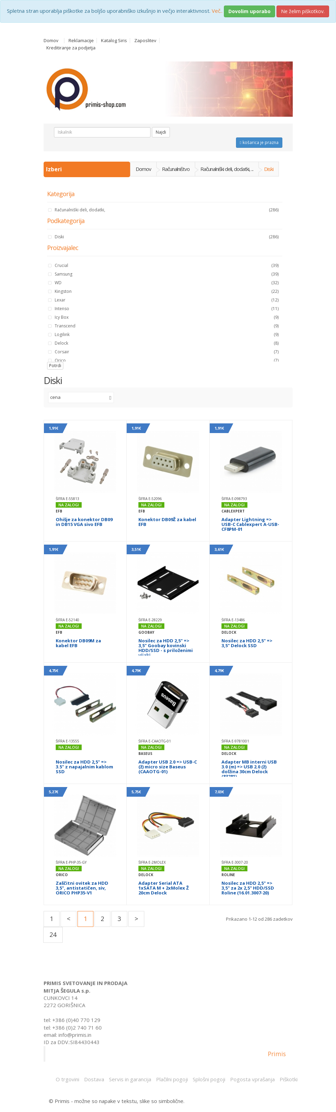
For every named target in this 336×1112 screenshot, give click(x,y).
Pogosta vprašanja (252, 1079)
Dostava (94, 1079)
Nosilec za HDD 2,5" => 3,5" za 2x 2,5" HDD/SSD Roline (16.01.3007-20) (247, 888)
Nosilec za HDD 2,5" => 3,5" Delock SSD (246, 643)
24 (52, 934)
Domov (51, 40)
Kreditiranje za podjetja (71, 47)
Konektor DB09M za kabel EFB (78, 643)
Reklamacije (81, 40)
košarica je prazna (259, 142)
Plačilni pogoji (172, 1079)
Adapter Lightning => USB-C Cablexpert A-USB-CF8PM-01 (250, 524)
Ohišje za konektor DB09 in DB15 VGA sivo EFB (84, 521)
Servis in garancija (130, 1079)
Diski (268, 168)
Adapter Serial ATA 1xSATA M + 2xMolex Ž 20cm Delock (163, 888)
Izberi (54, 169)
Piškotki (289, 1079)
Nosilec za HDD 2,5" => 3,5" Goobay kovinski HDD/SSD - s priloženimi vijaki (165, 648)
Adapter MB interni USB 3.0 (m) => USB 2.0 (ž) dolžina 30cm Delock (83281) (249, 769)
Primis (277, 1057)
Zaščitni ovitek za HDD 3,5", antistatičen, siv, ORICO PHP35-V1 (82, 888)
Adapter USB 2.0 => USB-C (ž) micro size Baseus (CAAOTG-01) (167, 767)
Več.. (217, 10)
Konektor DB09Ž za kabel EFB (167, 521)
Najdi (161, 132)
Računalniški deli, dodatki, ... (226, 168)
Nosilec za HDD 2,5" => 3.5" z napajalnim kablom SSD (84, 767)
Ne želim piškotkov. (303, 11)
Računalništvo (176, 168)
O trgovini (67, 1079)
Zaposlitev (145, 40)
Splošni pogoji (209, 1079)
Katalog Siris (114, 40)
